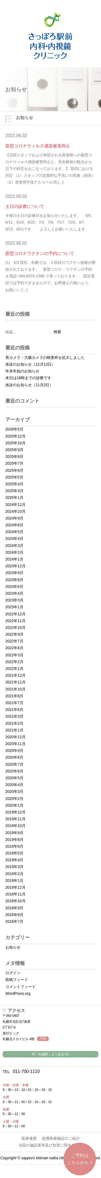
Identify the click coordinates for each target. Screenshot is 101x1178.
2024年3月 (14, 545)
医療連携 (29, 1138)
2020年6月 (14, 771)
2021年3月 (14, 716)
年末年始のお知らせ (22, 371)
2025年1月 (14, 497)
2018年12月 (15, 887)
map (43, 1038)
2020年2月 (14, 798)
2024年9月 (14, 518)
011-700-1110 (21, 1071)
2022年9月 (14, 634)
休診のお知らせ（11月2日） (29, 385)
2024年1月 (14, 559)
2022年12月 (15, 614)
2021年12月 (15, 675)
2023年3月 (14, 600)
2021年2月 (14, 723)
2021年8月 (14, 696)
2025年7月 (14, 463)
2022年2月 (14, 662)
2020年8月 (14, 757)
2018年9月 (14, 908)
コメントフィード (20, 986)
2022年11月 (15, 621)
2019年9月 (14, 833)
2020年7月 (14, 764)
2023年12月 (15, 566)
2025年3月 (14, 491)
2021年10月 (15, 689)
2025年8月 (14, 456)
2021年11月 (15, 682)
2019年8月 (14, 839)
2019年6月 (14, 846)
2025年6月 (14, 470)
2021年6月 (14, 709)
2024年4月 (14, 538)
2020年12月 (15, 737)
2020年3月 (14, 791)
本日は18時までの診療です (28, 378)
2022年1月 (14, 668)
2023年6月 (14, 586)
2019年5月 (14, 853)
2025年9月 (14, 450)
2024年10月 (15, 511)
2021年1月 (14, 730)
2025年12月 (15, 436)
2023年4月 (14, 593)
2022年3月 (14, 655)
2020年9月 (14, 750)
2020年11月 (15, 744)
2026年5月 (14, 429)
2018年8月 (14, 915)
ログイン (12, 973)
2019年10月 (15, 826)
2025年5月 (14, 477)
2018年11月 (15, 894)
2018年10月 (15, 901)
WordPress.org (17, 993)
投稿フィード (16, 979)
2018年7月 (14, 921)
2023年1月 (14, 607)
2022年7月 (14, 641)
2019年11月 (15, 819)
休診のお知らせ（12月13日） (30, 364)
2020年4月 (14, 785)
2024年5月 (14, 532)
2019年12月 (15, 812)
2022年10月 (15, 627)
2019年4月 (14, 860)
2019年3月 (14, 866)
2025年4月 (14, 484)
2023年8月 (14, 580)
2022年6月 (14, 648)
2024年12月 (15, 504)
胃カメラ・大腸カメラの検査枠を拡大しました (45, 357)
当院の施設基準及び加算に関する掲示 (51, 1145)
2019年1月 (14, 880)
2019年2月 (14, 874)
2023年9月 (14, 573)
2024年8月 (14, 525)
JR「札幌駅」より (50, 1054)
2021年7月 (14, 703)
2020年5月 (14, 778)
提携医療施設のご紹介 (61, 1138)
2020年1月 (14, 805)
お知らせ (12, 947)
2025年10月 (15, 443)
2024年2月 (14, 552)
